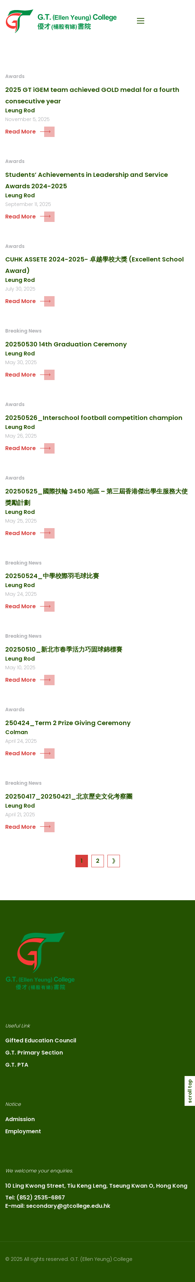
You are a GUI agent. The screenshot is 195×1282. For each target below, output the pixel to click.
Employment (23, 1131)
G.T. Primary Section (34, 1053)
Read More (30, 132)
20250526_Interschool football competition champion (93, 417)
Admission (20, 1119)
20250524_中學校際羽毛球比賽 (52, 575)
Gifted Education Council (40, 1040)
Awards (15, 76)
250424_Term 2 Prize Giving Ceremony (68, 723)
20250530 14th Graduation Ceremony (66, 344)
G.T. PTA (16, 1065)
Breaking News (23, 330)
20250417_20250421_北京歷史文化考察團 (68, 796)
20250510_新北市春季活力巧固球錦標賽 (63, 649)
